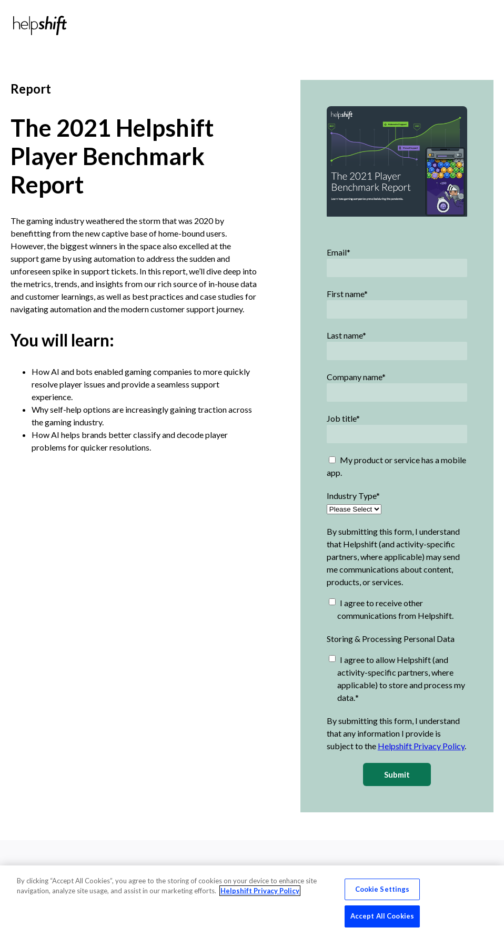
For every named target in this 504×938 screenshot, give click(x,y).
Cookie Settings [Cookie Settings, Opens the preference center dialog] (382, 889)
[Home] (40, 25)
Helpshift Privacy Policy (421, 746)
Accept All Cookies (382, 916)
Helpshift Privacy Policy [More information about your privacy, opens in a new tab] (259, 890)
